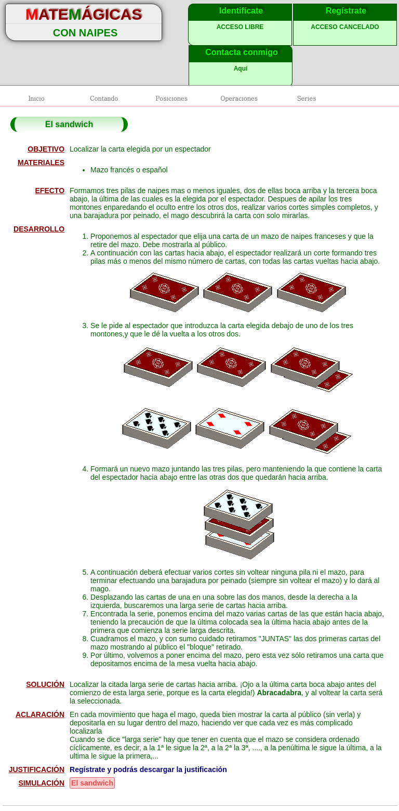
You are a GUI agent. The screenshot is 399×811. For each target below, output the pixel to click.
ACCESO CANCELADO (345, 27)
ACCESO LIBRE (240, 27)
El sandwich (92, 783)
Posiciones (171, 97)
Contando (104, 97)
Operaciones (238, 97)
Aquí (241, 68)
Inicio (36, 97)
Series (306, 97)
